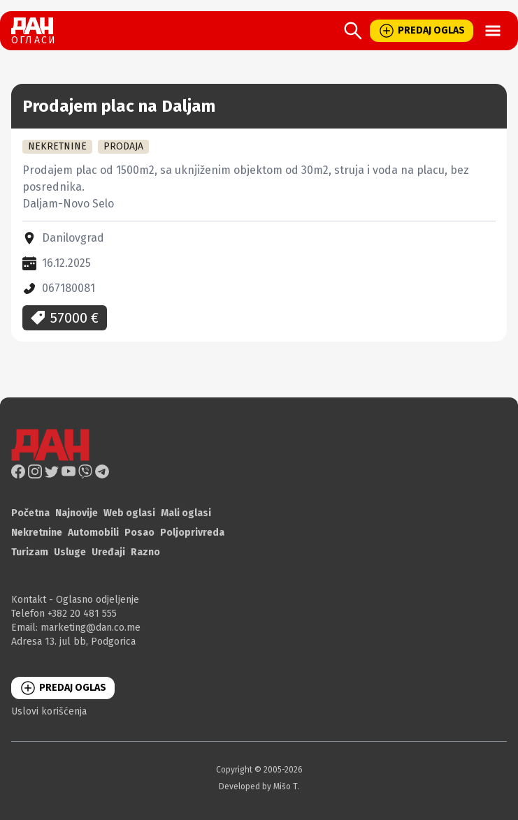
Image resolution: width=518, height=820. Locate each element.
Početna (30, 513)
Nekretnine (36, 533)
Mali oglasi (186, 513)
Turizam (29, 552)
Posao (139, 533)
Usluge (70, 552)
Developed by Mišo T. (259, 786)
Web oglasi (129, 513)
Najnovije (76, 513)
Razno (145, 552)
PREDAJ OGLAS (421, 30)
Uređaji (108, 552)
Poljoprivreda (192, 533)
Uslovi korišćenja (49, 711)
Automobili (93, 533)
